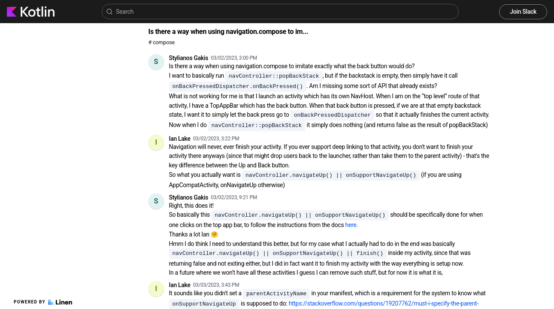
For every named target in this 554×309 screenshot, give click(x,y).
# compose (161, 42)
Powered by (43, 302)
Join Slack (523, 11)
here (351, 224)
